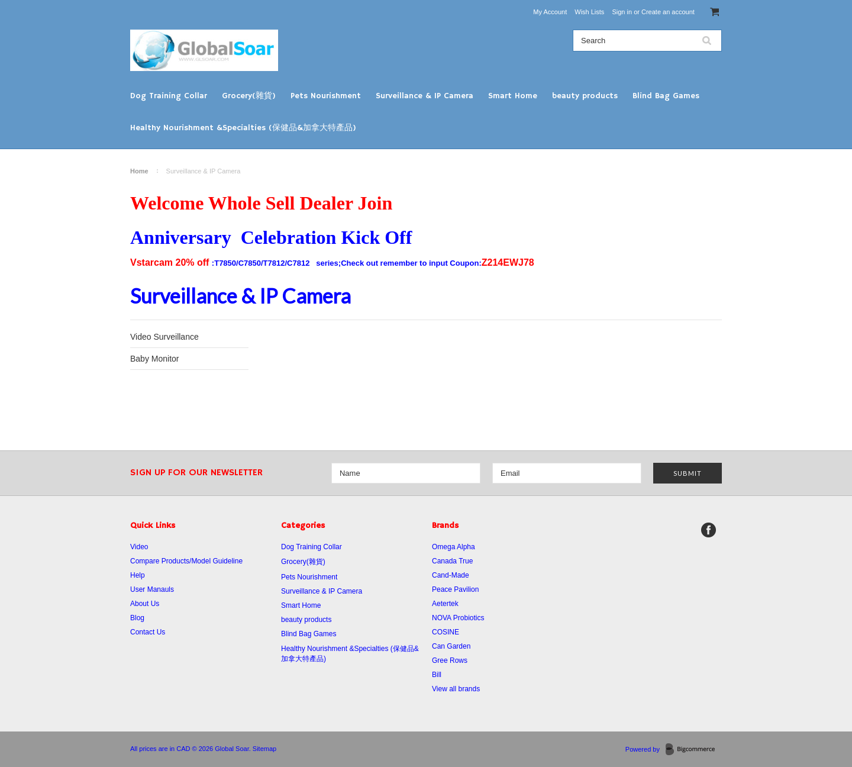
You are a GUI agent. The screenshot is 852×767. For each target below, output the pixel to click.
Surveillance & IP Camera (424, 96)
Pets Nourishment (326, 96)
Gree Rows (449, 660)
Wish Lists (589, 11)
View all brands (456, 689)
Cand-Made (450, 575)
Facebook (708, 530)
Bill (436, 675)
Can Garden (451, 646)
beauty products (585, 96)
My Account (550, 11)
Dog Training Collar (168, 96)
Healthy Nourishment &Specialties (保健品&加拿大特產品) (243, 128)
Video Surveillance (164, 336)
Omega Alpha (453, 547)
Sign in (622, 11)
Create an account (668, 11)
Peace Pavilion (455, 589)
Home (139, 171)
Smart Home (512, 96)
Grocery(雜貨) (249, 96)
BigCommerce (694, 749)
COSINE (445, 632)
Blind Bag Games (665, 96)
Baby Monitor (154, 358)
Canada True (452, 561)
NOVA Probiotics (458, 618)
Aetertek (445, 604)
